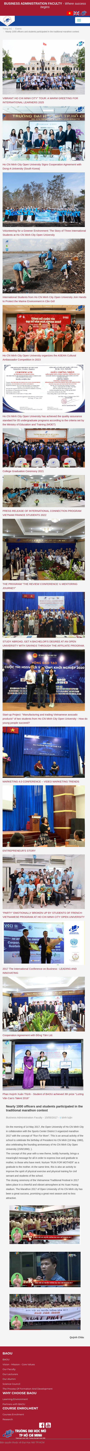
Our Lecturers (10, 1374)
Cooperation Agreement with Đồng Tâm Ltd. (28, 1035)
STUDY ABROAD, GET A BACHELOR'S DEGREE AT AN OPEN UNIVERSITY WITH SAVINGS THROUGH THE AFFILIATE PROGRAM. (44, 643)
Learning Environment (15, 1399)
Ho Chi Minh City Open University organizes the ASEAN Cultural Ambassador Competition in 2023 (39, 357)
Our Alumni (9, 1379)
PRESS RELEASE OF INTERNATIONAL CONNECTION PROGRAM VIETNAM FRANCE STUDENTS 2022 (42, 512)
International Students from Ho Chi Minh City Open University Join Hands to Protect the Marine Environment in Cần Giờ (44, 299)
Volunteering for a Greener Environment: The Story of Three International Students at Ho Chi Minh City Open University (44, 232)
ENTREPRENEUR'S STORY (19, 850)
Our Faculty (9, 1369)
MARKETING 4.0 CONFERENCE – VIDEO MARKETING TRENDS (41, 781)
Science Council (11, 1384)
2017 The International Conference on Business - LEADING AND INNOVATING (40, 970)
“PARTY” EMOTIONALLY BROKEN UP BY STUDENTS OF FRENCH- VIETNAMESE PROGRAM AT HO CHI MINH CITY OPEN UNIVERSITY (44, 914)
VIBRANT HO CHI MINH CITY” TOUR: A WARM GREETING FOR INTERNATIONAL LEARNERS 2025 (40, 100)
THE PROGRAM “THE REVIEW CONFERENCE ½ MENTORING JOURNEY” (40, 586)
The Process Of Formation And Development (28, 1388)
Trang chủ (7, 29)
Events (18, 29)
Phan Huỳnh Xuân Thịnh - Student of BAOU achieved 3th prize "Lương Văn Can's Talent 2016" (43, 1096)
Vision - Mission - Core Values (19, 1364)
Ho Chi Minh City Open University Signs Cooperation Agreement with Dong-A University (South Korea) (42, 166)
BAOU (6, 1359)
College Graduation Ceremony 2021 (23, 471)
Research (8, 1419)
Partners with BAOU (14, 1404)
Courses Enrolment (13, 1414)
